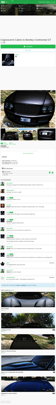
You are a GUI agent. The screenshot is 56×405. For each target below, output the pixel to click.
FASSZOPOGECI (10, 277)
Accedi (18, 285)
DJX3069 (8, 205)
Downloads (6, 144)
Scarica (28, 46)
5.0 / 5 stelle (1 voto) (5, 147)
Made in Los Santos (5, 402)
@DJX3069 (9, 221)
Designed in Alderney (6, 401)
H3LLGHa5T (9, 183)
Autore (11, 197)
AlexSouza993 (10, 190)
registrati (23, 285)
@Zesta (8, 206)
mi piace (14, 144)
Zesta (17, 54)
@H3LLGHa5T (10, 237)
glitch (7, 263)
